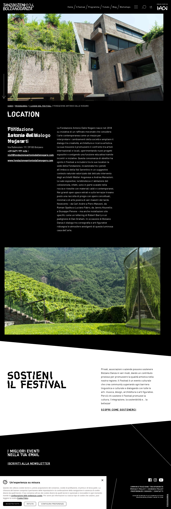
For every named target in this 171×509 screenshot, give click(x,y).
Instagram (155, 480)
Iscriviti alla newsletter (29, 463)
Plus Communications (154, 495)
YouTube (161, 480)
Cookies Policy (155, 489)
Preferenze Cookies (141, 491)
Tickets (105, 7)
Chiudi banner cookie (102, 480)
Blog (114, 7)
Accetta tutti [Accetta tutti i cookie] (12, 504)
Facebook (150, 480)
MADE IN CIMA (158, 497)
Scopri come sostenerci (118, 409)
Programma (93, 7)
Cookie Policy (22, 498)
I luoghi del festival (40, 106)
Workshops (125, 7)
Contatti (158, 491)
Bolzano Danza (27, 6)
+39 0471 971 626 (17, 151)
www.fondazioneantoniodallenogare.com (30, 160)
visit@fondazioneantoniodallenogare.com (31, 154)
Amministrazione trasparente (147, 486)
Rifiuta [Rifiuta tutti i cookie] (30, 504)
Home (70, 7)
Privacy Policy (138, 489)
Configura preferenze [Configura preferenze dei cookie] (52, 504)
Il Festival (80, 7)
